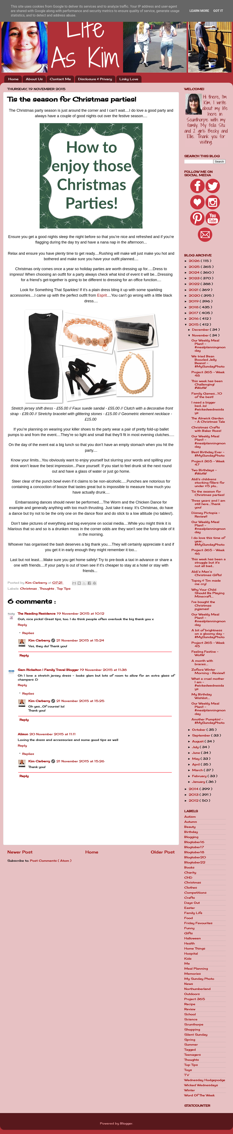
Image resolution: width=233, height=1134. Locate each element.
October (199, 729)
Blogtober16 (194, 842)
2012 (194, 800)
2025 (195, 266)
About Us (34, 79)
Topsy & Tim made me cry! (206, 582)
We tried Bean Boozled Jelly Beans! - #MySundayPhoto (208, 361)
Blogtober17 (194, 847)
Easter (189, 908)
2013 (194, 794)
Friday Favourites (198, 923)
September (201, 735)
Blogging (191, 837)
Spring (189, 1039)
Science (190, 1019)
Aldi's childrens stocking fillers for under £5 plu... (208, 483)
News (188, 983)
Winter (189, 1090)
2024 (195, 272)
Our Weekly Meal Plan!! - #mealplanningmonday (208, 345)
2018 (194, 307)
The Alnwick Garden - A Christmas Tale (208, 420)
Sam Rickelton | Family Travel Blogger (48, 670)
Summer (191, 1044)
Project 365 (194, 999)
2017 (194, 313)
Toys (188, 1070)
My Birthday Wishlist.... (201, 696)
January (199, 781)
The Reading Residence (36, 613)
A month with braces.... (202, 662)
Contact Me (60, 79)
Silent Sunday (195, 1034)
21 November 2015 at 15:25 (80, 701)
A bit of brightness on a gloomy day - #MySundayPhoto (208, 634)
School (190, 1014)
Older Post (163, 852)
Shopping (192, 1029)
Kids (187, 958)
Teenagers (192, 1054)
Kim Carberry (39, 640)
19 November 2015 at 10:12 (80, 613)
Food (188, 918)
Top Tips (64, 588)
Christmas (29, 588)
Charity (190, 872)
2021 (194, 290)
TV (186, 1075)
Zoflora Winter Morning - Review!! (208, 671)
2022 (195, 284)
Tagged (190, 1049)
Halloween (192, 938)
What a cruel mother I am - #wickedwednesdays (207, 684)
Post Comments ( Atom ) (50, 860)
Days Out (192, 902)
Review (189, 1009)
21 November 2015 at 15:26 (80, 761)
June (196, 752)
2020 (195, 295)
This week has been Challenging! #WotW (207, 384)
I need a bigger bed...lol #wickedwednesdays (207, 407)
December (201, 329)
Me (187, 963)
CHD (188, 877)
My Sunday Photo (199, 978)
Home (13, 79)
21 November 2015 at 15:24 (80, 640)
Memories (192, 973)
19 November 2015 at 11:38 (103, 670)
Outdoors (192, 994)
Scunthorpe (193, 1024)
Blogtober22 (194, 862)
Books (189, 867)
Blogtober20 (195, 857)
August (198, 741)
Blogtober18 (194, 852)
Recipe (189, 1004)
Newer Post (20, 852)
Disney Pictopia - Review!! (205, 514)
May (196, 758)
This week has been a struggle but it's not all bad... (208, 562)
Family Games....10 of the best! (206, 395)
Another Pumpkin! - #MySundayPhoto (208, 721)
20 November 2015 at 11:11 (52, 734)
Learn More (199, 11)
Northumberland (197, 989)
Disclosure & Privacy (95, 79)
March (198, 770)
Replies (28, 633)
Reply (22, 624)
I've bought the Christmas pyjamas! (203, 605)
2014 (194, 789)
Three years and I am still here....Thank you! (208, 504)
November (201, 335)
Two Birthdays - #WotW (204, 471)
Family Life (193, 913)
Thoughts (47, 588)
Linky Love (128, 79)
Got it (218, 11)
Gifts (188, 933)
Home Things (194, 948)
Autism (190, 816)
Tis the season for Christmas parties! (208, 493)
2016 (194, 318)
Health (189, 943)
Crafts (189, 897)
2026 (195, 261)
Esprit (102, 295)
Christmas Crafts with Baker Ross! (206, 429)
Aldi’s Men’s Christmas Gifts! (206, 573)
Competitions (195, 892)
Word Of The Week (199, 1095)
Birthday (191, 832)
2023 (195, 278)
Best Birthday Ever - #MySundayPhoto (208, 453)
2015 (194, 324)
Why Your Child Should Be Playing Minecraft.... (207, 593)
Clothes (190, 887)
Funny (189, 928)
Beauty (190, 826)
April (196, 764)
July (196, 747)
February (200, 776)
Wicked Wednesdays (201, 1085)
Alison (23, 734)
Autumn (190, 821)
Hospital (191, 953)
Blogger (126, 1123)
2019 (194, 301)
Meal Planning (196, 968)
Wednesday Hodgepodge (204, 1080)
